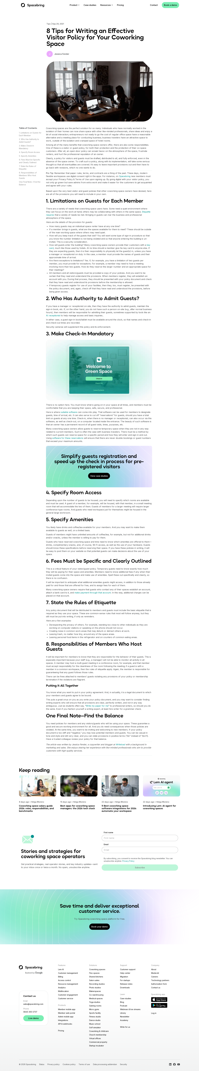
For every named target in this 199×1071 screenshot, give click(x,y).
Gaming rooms (95, 1006)
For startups (125, 980)
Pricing (120, 5)
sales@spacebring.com (33, 1004)
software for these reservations (67, 438)
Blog (122, 1002)
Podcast (123, 1006)
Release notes (126, 984)
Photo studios (95, 987)
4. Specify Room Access (29, 152)
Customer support (127, 969)
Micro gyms (94, 1009)
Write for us (125, 1027)
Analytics (62, 987)
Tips (49, 24)
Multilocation (63, 991)
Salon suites (94, 980)
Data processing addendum (105, 1064)
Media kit (155, 973)
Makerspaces (95, 991)
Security (123, 1064)
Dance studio (94, 1020)
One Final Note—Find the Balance (84, 716)
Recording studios (97, 984)
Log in (153, 1013)
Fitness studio (95, 1016)
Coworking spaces (97, 969)
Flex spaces (94, 973)
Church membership (97, 1035)
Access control (64, 980)
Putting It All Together (62, 685)
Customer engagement (68, 995)
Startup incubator (96, 1046)
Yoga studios (94, 1002)
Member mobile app (66, 1009)
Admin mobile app (65, 1016)
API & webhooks (65, 1024)
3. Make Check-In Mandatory (80, 334)
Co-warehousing (96, 995)
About (153, 969)
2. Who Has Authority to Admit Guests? (92, 298)
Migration (124, 977)
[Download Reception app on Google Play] (159, 1005)
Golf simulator (95, 1027)
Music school (94, 1024)
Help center (125, 973)
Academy (124, 1020)
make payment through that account (92, 592)
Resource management (68, 984)
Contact (154, 5)
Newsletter (124, 1016)
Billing (60, 977)
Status (41, 1064)
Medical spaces (96, 998)
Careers (154, 977)
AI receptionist (53, 315)
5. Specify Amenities (27, 156)
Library (123, 1013)
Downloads (125, 987)
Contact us (155, 987)
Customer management (68, 973)
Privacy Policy (128, 861)
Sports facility (95, 1013)
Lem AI (61, 969)
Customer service (65, 998)
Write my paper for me (97, 706)
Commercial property (98, 1042)
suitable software (69, 412)
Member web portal (66, 1013)
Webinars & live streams (130, 1009)
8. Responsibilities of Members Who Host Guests (28, 175)
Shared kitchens (96, 977)
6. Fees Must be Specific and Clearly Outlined (98, 561)
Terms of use (84, 1064)
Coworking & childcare (99, 1031)
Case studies (90, 5)
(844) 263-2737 (30, 1012)
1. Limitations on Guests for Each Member (94, 201)
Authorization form (159, 984)
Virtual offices (95, 1038)
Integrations (63, 1020)
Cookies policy (69, 1064)
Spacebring (124, 176)
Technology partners (160, 980)
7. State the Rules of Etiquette (81, 602)
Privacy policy (53, 1064)
